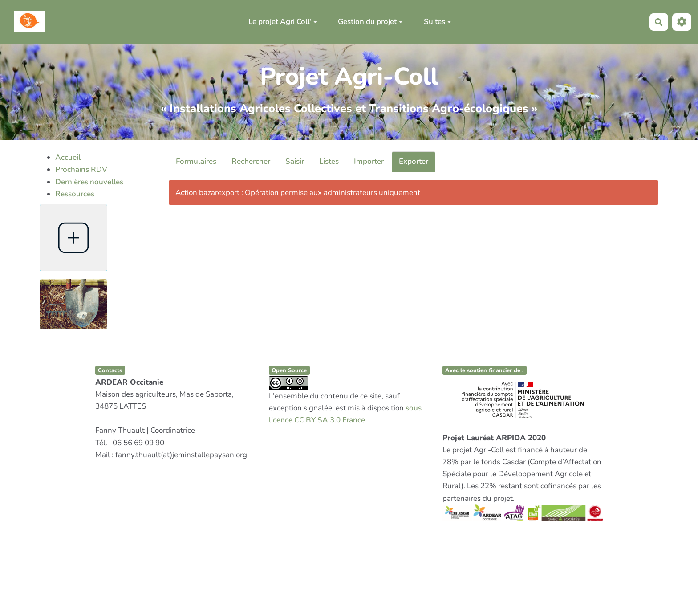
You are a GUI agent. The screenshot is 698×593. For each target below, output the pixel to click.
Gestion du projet (370, 21)
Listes (329, 161)
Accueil (68, 157)
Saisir (294, 161)
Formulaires (196, 161)
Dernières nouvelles (89, 182)
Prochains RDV (81, 169)
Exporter (413, 161)
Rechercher (250, 161)
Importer (369, 161)
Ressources (74, 194)
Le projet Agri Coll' (282, 21)
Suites (437, 21)
